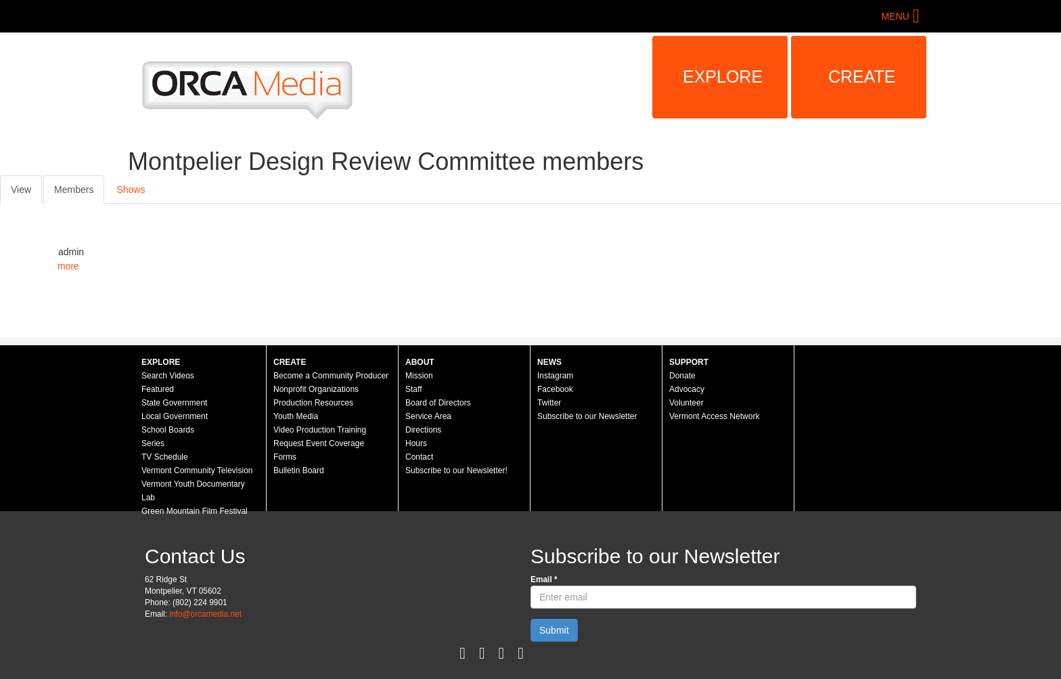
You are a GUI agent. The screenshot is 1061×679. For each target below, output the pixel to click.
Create (862, 76)
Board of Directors (438, 403)
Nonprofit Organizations (316, 389)
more (68, 266)
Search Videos (167, 375)
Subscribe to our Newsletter (587, 416)
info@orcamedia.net (205, 614)
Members (79, 193)
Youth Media (295, 416)
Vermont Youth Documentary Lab (193, 490)
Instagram (555, 375)
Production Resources (313, 403)
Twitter (549, 403)
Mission (419, 375)
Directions (423, 430)
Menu (895, 16)
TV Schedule (164, 457)
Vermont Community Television (197, 470)
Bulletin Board (298, 470)
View (21, 189)
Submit (554, 630)
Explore (723, 76)
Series (152, 443)
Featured (157, 389)
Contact (419, 457)
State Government (174, 403)
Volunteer (686, 403)
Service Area (428, 416)
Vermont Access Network (714, 416)
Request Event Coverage (318, 443)
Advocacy (686, 389)
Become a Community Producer (330, 375)
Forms (284, 457)
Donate (682, 375)
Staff (413, 389)
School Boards (167, 430)
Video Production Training (319, 430)
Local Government (174, 416)
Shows (130, 189)
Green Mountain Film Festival (194, 511)
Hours (416, 443)
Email (544, 579)
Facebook (555, 389)
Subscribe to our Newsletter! (456, 470)
